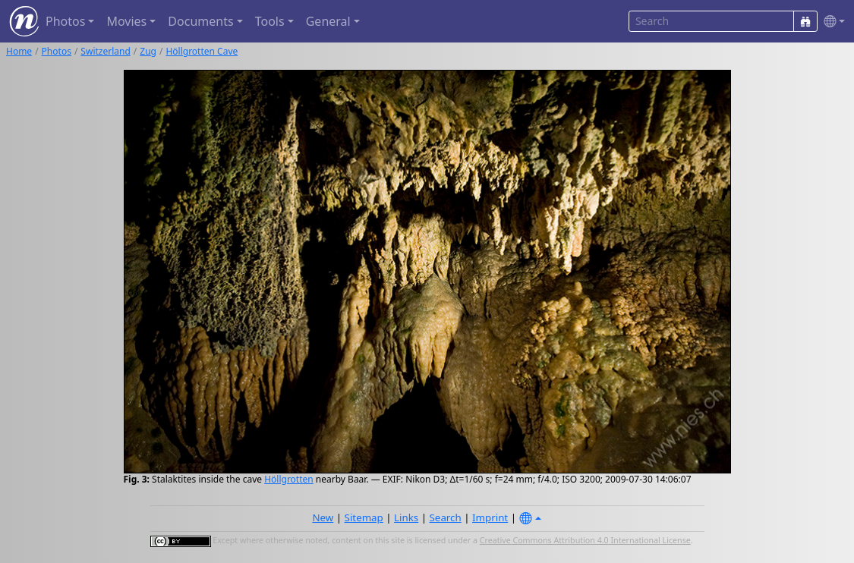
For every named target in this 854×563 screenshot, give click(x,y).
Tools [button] (270, 21)
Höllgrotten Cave (201, 51)
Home (19, 51)
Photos (56, 51)
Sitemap (364, 517)
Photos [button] (65, 21)
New (322, 517)
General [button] (328, 21)
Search (446, 517)
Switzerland (105, 51)
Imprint (490, 517)
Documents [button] (200, 21)
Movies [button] (126, 21)
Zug (148, 51)
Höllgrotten (289, 479)
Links (406, 517)
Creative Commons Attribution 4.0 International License (585, 540)
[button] (831, 22)
